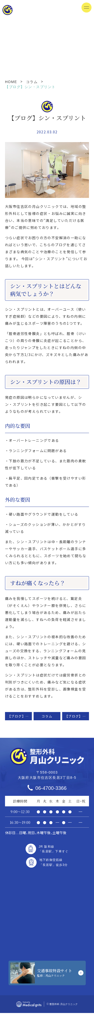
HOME (11, 82)
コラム (32, 82)
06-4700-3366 (51, 788)
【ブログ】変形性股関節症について (77, 716)
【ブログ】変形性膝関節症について (20, 716)
